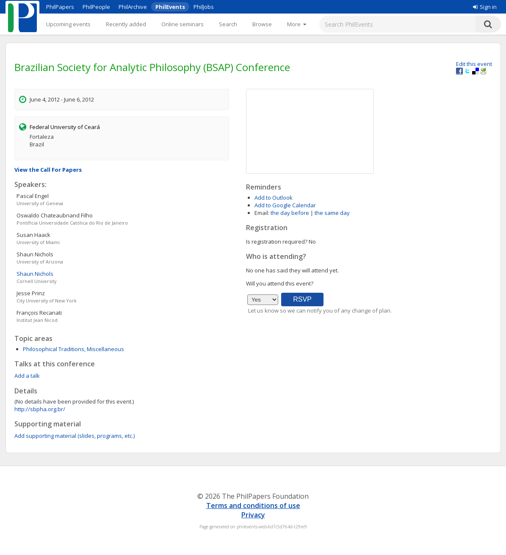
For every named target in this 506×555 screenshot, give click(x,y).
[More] (296, 24)
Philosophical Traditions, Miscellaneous (73, 349)
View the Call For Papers (48, 169)
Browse (262, 24)
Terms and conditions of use (253, 505)
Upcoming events (68, 24)
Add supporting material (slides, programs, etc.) (74, 436)
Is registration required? (276, 241)
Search (228, 24)
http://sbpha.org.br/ (39, 409)
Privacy (253, 514)
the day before (290, 213)
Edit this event (474, 64)
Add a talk (27, 375)
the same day (332, 213)
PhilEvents (170, 7)
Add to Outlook (273, 197)
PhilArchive (133, 7)
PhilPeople (96, 7)
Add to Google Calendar (285, 205)
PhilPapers (60, 7)
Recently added (126, 24)
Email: (261, 213)
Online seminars (182, 24)
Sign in (485, 7)
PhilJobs (204, 7)
